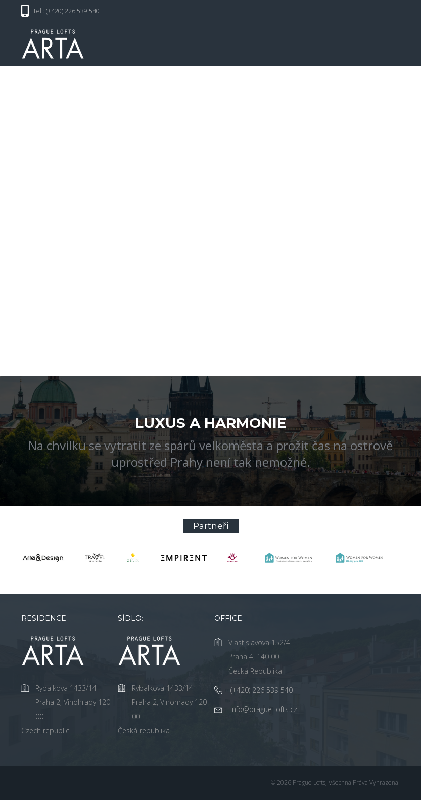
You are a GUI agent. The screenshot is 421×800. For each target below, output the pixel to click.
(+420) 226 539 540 (261, 690)
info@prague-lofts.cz (263, 709)
